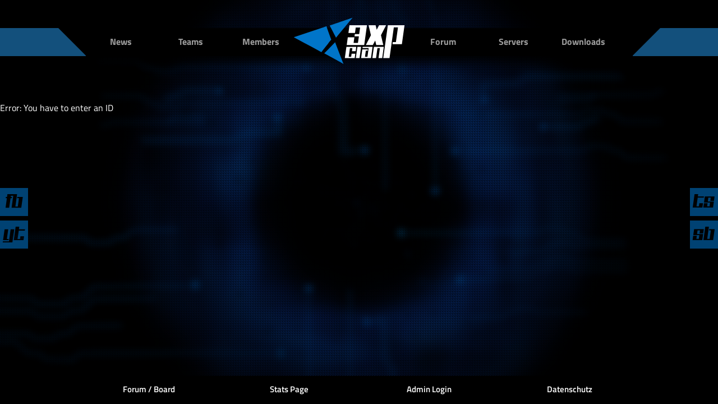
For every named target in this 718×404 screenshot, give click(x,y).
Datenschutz (569, 389)
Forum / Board (149, 389)
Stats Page (289, 389)
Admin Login (429, 389)
